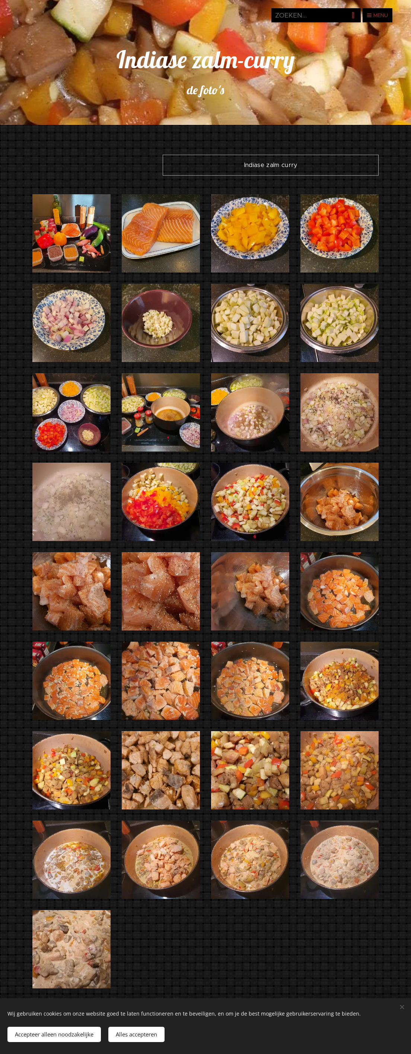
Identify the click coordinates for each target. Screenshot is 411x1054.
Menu (377, 15)
